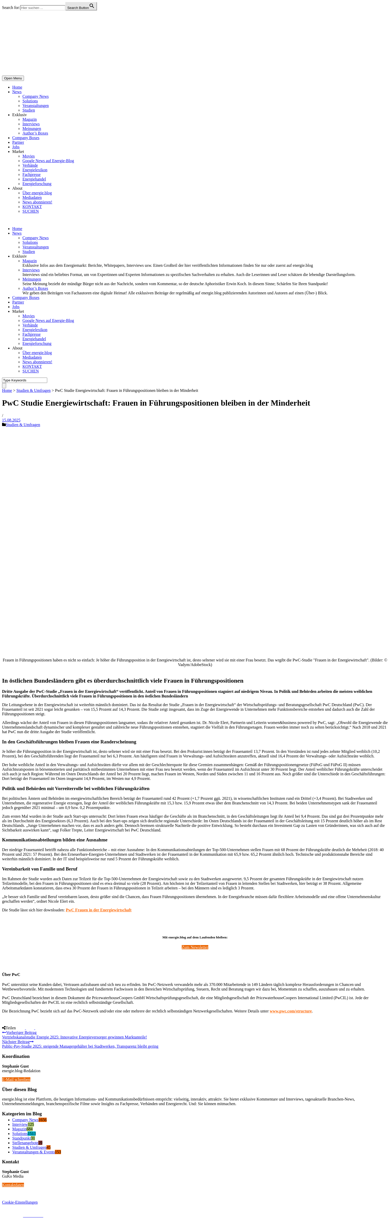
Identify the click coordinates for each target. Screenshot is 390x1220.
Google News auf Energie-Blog (48, 161)
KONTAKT (32, 206)
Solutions (30, 101)
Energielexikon (34, 170)
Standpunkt (21, 1138)
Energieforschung (36, 184)
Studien (28, 110)
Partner (18, 142)
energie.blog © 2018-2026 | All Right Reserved (40, 1211)
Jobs (15, 147)
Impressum (11, 1215)
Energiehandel (34, 179)
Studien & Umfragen (33, 390)
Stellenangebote (25, 1143)
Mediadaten (32, 197)
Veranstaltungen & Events (33, 1152)
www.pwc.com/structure (291, 1011)
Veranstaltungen (35, 105)
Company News (35, 96)
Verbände (30, 165)
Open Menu (13, 78)
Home (17, 87)
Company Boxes (25, 138)
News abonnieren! (37, 202)
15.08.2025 (11, 420)
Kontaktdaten (13, 1185)
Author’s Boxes (35, 133)
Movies (28, 156)
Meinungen (31, 128)
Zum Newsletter (195, 947)
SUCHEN (30, 211)
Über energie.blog (37, 193)
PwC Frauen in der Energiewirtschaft (98, 910)
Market (18, 151)
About (17, 188)
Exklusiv (19, 115)
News (16, 92)
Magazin (29, 119)
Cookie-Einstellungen (20, 1202)
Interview (20, 1124)
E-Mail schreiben (16, 1079)
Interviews (31, 124)
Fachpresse (31, 174)
